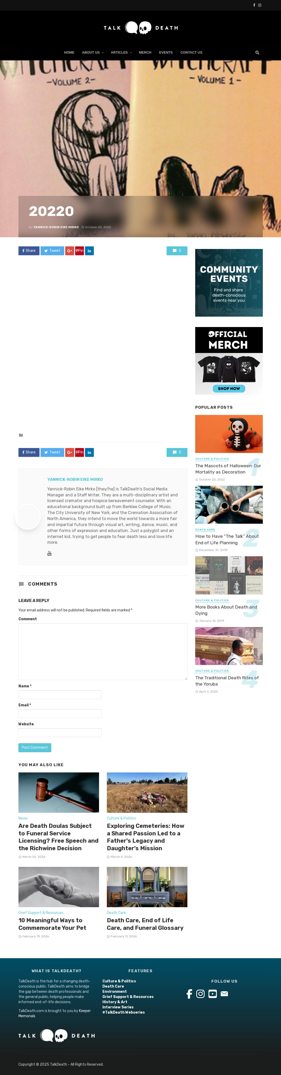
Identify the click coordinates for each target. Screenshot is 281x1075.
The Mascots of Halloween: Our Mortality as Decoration (228, 469)
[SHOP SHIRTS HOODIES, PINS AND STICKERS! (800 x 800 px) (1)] (229, 360)
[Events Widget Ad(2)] (229, 282)
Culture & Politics (121, 818)
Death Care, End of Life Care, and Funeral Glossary (145, 924)
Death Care (116, 913)
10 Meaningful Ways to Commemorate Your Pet (52, 924)
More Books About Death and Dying (226, 610)
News (23, 818)
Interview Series (118, 1007)
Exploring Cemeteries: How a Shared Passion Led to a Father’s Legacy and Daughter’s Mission (145, 837)
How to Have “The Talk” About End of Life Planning (227, 539)
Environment (114, 991)
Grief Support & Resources (40, 913)
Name (24, 686)
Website (26, 724)
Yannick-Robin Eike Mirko (56, 227)
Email (24, 705)
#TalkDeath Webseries (123, 1012)
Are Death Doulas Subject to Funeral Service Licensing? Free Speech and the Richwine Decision (58, 837)
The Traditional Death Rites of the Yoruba (227, 681)
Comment (27, 619)
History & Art (114, 1002)
